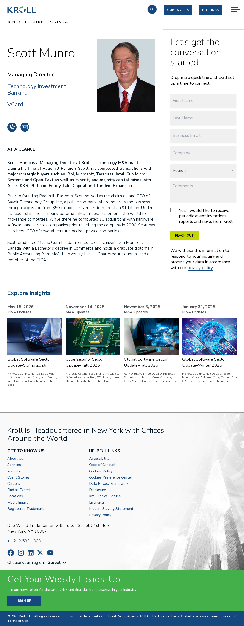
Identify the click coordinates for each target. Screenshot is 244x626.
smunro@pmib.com (24, 127)
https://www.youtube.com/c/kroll (50, 552)
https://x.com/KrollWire (40, 552)
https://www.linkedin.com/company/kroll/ (31, 553)
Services (14, 465)
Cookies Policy (100, 471)
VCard (15, 104)
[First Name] (203, 100)
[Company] (203, 153)
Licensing (96, 502)
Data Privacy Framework (109, 484)
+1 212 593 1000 (24, 541)
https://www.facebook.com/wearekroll (10, 552)
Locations (15, 496)
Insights (13, 471)
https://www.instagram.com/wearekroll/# (21, 553)
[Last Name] (203, 118)
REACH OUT (184, 235)
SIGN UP (24, 601)
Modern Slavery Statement (111, 509)
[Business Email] (203, 135)
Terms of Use (17, 621)
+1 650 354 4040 (12, 127)
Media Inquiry (17, 502)
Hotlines (210, 10)
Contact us (178, 10)
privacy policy (200, 267)
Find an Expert (19, 490)
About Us (15, 459)
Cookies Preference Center (110, 477)
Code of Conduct (102, 465)
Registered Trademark (25, 509)
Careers (13, 484)
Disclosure (97, 490)
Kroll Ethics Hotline (105, 496)
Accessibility (99, 459)
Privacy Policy (100, 515)
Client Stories (18, 477)
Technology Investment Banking (36, 89)
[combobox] (57, 563)
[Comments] (203, 191)
